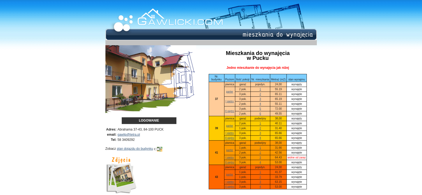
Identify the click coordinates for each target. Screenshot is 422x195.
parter (229, 91)
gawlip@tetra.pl (129, 134)
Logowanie (149, 120)
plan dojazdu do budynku (139, 149)
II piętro (229, 111)
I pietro (230, 101)
